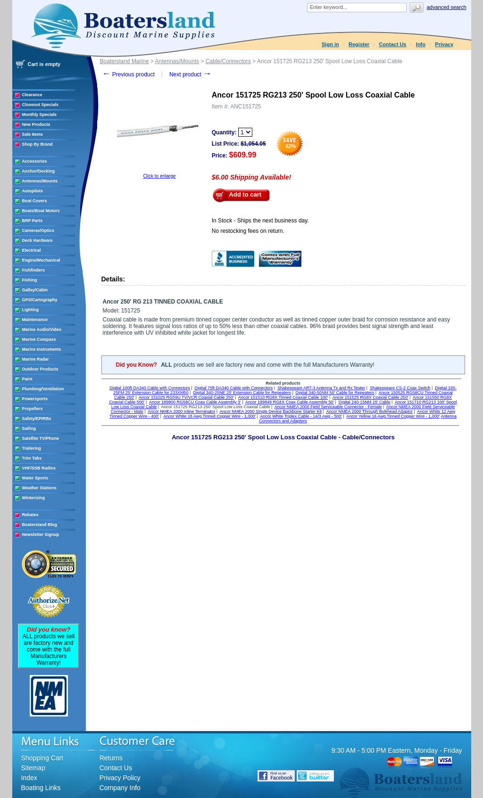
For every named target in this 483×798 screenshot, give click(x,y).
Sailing (29, 428)
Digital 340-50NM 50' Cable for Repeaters (335, 392)
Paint (27, 379)
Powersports (35, 398)
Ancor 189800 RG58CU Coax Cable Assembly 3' (195, 402)
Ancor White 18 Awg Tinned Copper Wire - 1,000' (209, 416)
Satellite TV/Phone (40, 438)
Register (359, 44)
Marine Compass (39, 339)
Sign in (330, 44)
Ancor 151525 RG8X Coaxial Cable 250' (370, 397)
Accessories (34, 161)
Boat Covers (34, 200)
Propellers (32, 408)
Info (420, 44)
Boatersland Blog (40, 524)
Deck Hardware (37, 240)
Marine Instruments (41, 349)
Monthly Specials (39, 114)
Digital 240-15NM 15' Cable (365, 402)
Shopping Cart (42, 758)
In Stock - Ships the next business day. (260, 220)
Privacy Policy (120, 778)
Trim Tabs (32, 458)
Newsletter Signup (40, 534)
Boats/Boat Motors (41, 210)
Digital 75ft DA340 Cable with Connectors (234, 388)
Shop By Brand (37, 144)
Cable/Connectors (228, 61)
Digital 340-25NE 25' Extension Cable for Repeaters (242, 392)
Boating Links (41, 787)
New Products (36, 124)
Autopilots (32, 191)
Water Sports (35, 478)
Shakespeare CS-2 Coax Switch (400, 388)
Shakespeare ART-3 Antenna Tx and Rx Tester (321, 388)
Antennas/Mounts (40, 181)
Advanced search (446, 7)
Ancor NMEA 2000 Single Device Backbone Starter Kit (270, 411)
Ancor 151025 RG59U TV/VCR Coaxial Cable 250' (186, 397)
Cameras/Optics (38, 230)
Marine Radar (35, 359)
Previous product (128, 74)
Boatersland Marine (124, 61)
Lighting (30, 309)
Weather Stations (39, 487)
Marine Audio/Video (42, 329)
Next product (190, 74)
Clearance (32, 94)
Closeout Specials (40, 104)
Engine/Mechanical (41, 260)
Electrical (31, 250)
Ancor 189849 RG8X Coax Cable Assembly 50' (289, 402)
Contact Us (392, 44)
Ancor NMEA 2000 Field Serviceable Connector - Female (328, 406)
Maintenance (35, 319)
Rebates (30, 514)
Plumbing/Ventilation (43, 389)
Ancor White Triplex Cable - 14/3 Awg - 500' (301, 416)
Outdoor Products (40, 369)
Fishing (29, 280)
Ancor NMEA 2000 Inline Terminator (181, 411)
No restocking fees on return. (248, 231)
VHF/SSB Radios (39, 468)
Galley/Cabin (35, 290)
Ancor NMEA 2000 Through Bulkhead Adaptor (369, 411)
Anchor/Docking (38, 171)
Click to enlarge (159, 176)
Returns (111, 758)
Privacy (444, 44)
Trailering (32, 448)
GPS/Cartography (40, 299)
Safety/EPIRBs (36, 418)
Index (29, 778)
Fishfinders (33, 270)
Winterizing (33, 497)
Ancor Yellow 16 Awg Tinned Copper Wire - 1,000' (393, 416)
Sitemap (33, 768)
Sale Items (32, 134)
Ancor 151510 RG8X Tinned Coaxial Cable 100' (283, 397)
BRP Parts (32, 220)
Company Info (120, 787)
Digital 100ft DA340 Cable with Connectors (149, 388)
